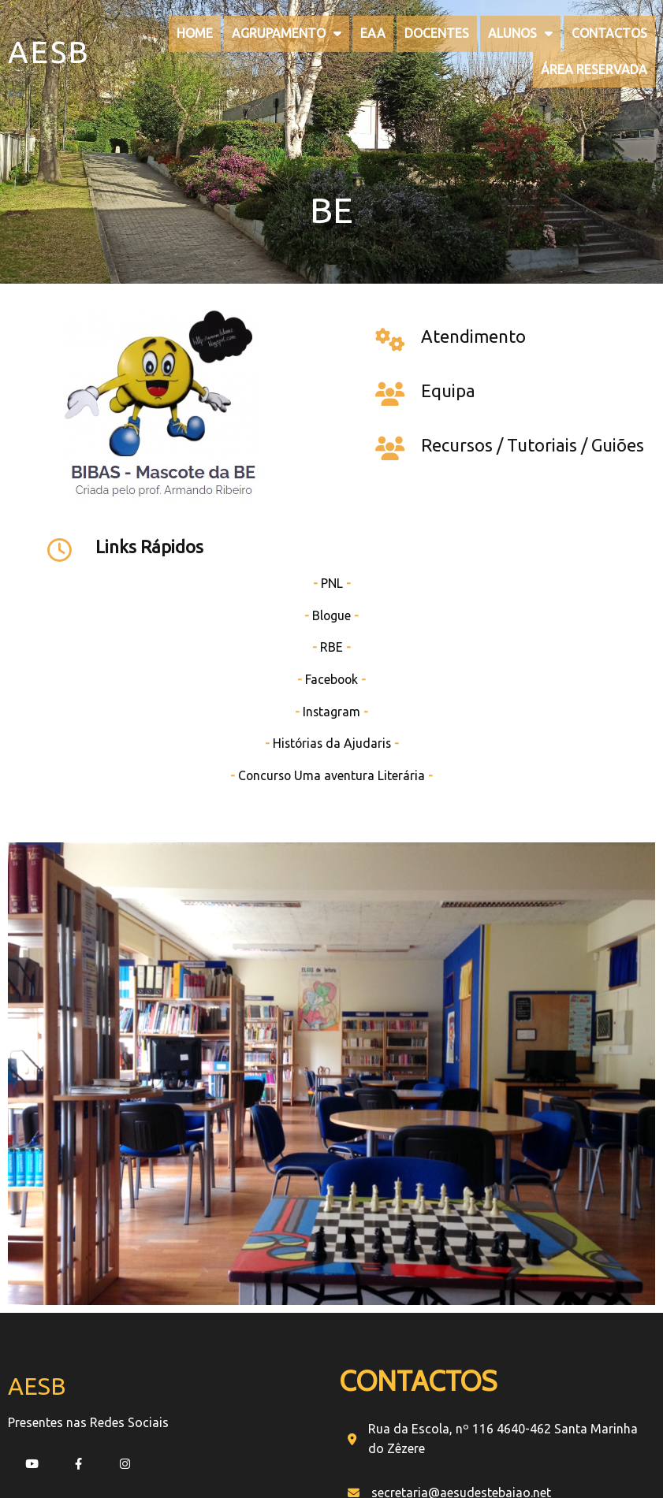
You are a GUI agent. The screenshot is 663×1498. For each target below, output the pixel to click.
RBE (552, 422)
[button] (539, 1317)
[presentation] (470, 1261)
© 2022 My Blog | (281, 1393)
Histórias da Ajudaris (552, 518)
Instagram (552, 487)
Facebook (552, 455)
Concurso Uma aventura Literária (552, 551)
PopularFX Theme (382, 1393)
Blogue (552, 391)
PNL (553, 358)
